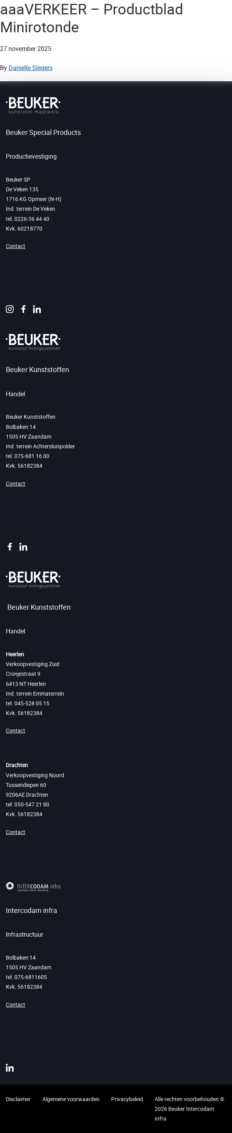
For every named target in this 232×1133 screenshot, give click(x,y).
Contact (15, 246)
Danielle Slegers (30, 67)
